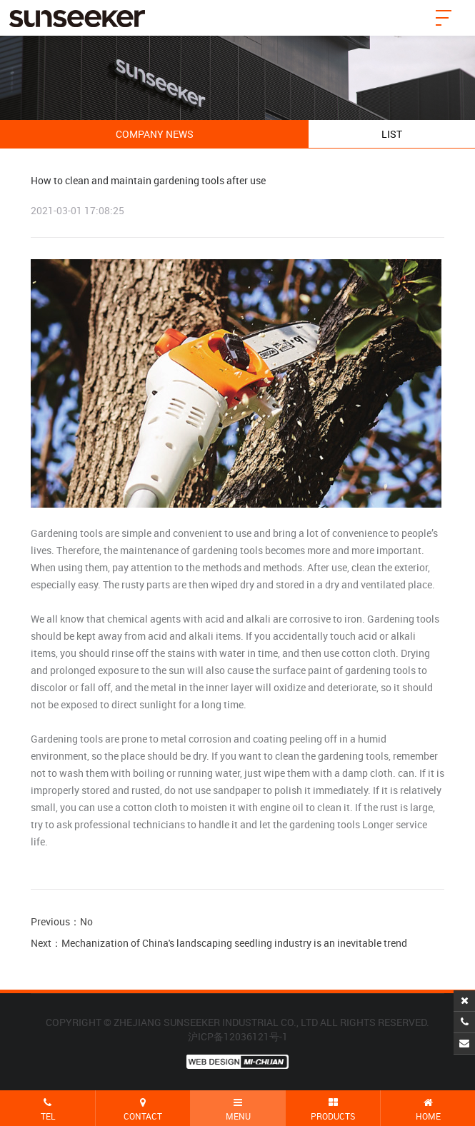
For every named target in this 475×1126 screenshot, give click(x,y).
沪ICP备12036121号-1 (238, 1036)
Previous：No (62, 921)
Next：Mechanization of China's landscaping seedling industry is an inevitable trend (219, 943)
